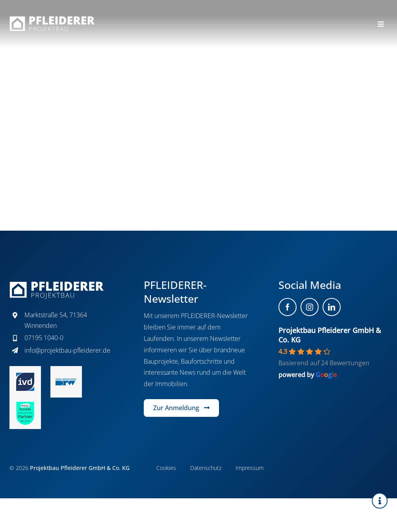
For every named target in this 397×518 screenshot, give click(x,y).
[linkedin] (332, 307)
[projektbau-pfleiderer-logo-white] (52, 19)
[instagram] (310, 307)
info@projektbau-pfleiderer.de (67, 350)
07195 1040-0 (43, 337)
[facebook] (287, 307)
